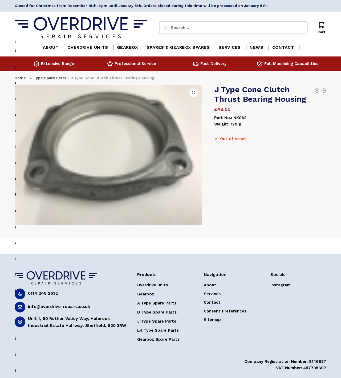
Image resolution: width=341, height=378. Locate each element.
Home (20, 76)
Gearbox (145, 292)
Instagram (280, 283)
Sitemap (212, 317)
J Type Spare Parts (48, 76)
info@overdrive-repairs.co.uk (59, 304)
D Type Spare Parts (157, 310)
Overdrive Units (152, 283)
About (210, 283)
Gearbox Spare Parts (158, 337)
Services (212, 292)
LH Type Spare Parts (158, 328)
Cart (321, 27)
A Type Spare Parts (156, 301)
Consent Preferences (225, 309)
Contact (212, 300)
